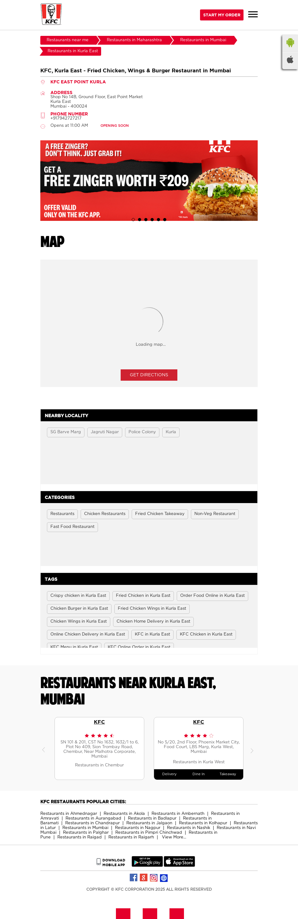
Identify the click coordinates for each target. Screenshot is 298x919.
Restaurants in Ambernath (178, 814)
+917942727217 (66, 118)
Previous (45, 748)
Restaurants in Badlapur (152, 818)
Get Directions (149, 375)
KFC (99, 722)
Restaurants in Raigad (79, 837)
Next (253, 748)
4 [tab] (152, 219)
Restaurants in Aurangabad (93, 818)
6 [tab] (164, 219)
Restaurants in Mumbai (85, 828)
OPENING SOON (114, 125)
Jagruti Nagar (105, 432)
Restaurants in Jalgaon (149, 823)
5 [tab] (158, 219)
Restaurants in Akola (124, 814)
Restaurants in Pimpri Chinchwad (148, 833)
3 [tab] (145, 219)
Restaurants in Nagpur (137, 828)
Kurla (171, 432)
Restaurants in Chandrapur (92, 823)
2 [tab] (139, 219)
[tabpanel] (149, 180)
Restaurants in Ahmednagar (68, 814)
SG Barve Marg (65, 432)
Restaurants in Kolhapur (203, 823)
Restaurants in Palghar (86, 833)
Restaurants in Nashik (188, 828)
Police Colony (142, 432)
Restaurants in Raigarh (131, 837)
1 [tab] (133, 219)
